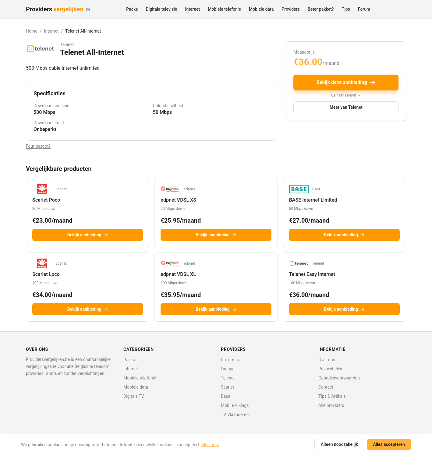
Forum (364, 9)
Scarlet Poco (46, 200)
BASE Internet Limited (313, 200)
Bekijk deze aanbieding (346, 82)
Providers (291, 9)
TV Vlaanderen (235, 414)
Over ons (326, 359)
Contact (325, 387)
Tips (346, 9)
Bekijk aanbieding (87, 234)
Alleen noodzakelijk (339, 444)
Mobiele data (261, 9)
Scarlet (227, 387)
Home (31, 31)
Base (225, 396)
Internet (192, 9)
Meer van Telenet (346, 107)
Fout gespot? (38, 146)
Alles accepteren (389, 444)
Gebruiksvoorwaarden (339, 378)
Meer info (210, 444)
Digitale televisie (161, 9)
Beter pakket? (321, 9)
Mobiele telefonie (224, 9)
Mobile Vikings (235, 405)
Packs (132, 9)
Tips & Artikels (332, 396)
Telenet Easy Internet (312, 274)
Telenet (228, 378)
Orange (228, 368)
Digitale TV (133, 396)
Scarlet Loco (46, 274)
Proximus (230, 359)
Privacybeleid (331, 368)
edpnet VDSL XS (178, 200)
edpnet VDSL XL (178, 274)
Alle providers (331, 405)
